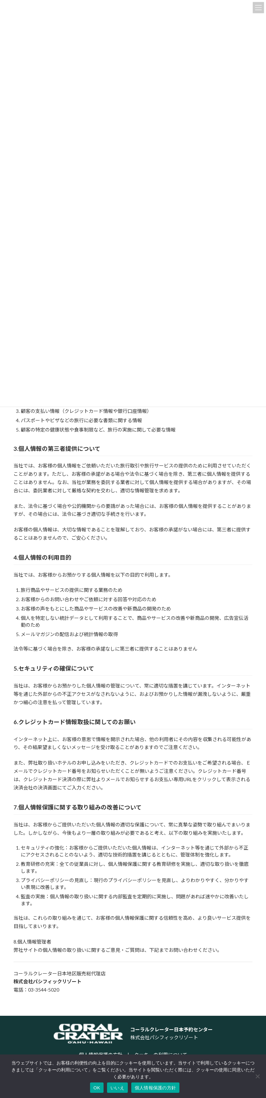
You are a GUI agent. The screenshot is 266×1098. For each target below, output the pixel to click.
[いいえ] (257, 1076)
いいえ (117, 1087)
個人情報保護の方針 (155, 1087)
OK (97, 1087)
